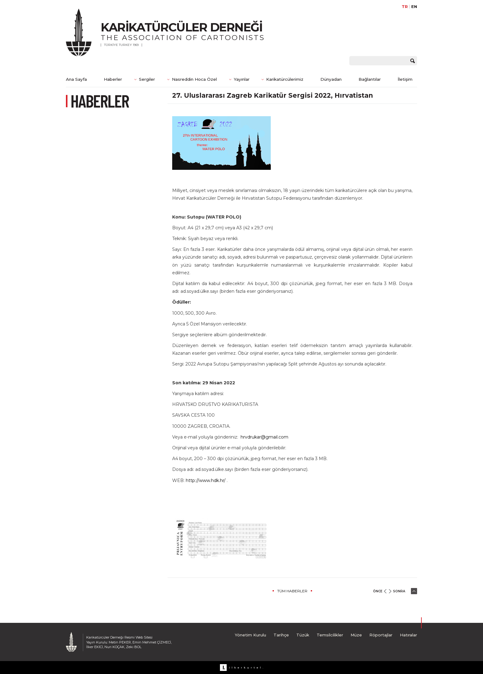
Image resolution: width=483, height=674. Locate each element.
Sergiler (147, 79)
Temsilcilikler (330, 634)
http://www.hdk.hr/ (205, 480)
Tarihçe (281, 634)
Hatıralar (408, 634)
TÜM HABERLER (292, 591)
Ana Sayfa (76, 79)
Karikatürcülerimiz (284, 79)
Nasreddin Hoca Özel (194, 79)
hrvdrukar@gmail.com (264, 437)
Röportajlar (380, 634)
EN (414, 7)
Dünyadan (331, 79)
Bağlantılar (370, 79)
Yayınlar (242, 79)
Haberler (113, 79)
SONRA (399, 591)
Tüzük (302, 634)
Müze (356, 634)
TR (405, 7)
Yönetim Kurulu (250, 634)
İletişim (405, 79)
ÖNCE (377, 591)
